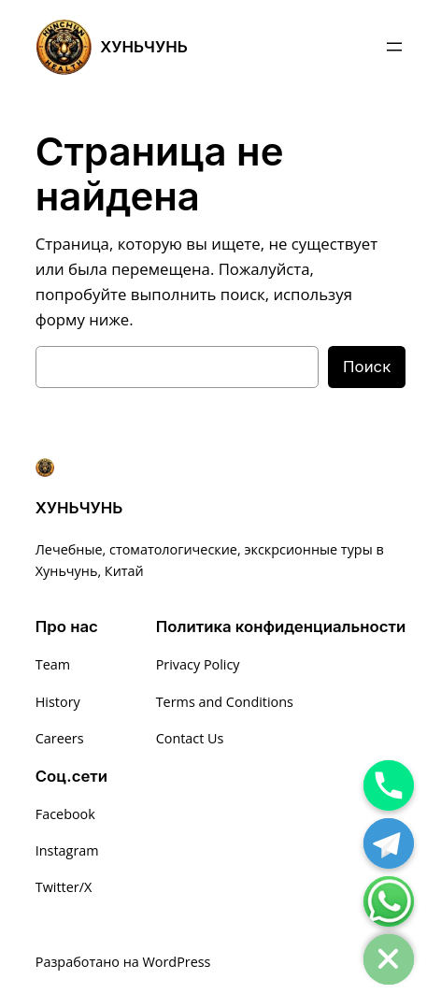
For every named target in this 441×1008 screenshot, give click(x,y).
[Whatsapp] (388, 901)
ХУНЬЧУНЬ (144, 46)
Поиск (367, 366)
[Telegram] (388, 843)
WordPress (177, 962)
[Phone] (388, 785)
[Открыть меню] (394, 47)
